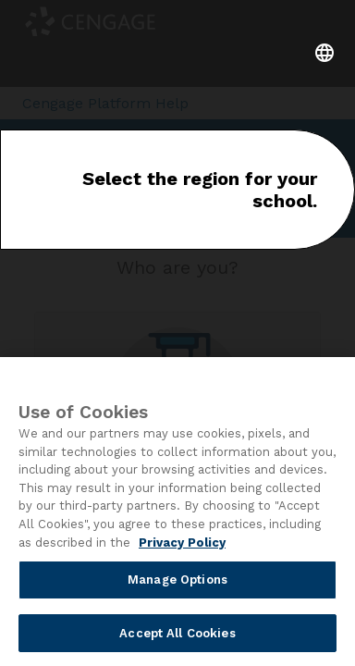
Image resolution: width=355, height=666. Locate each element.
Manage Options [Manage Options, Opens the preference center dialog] (177, 582)
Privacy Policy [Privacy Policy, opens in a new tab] (182, 545)
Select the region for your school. (199, 189)
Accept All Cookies (177, 636)
